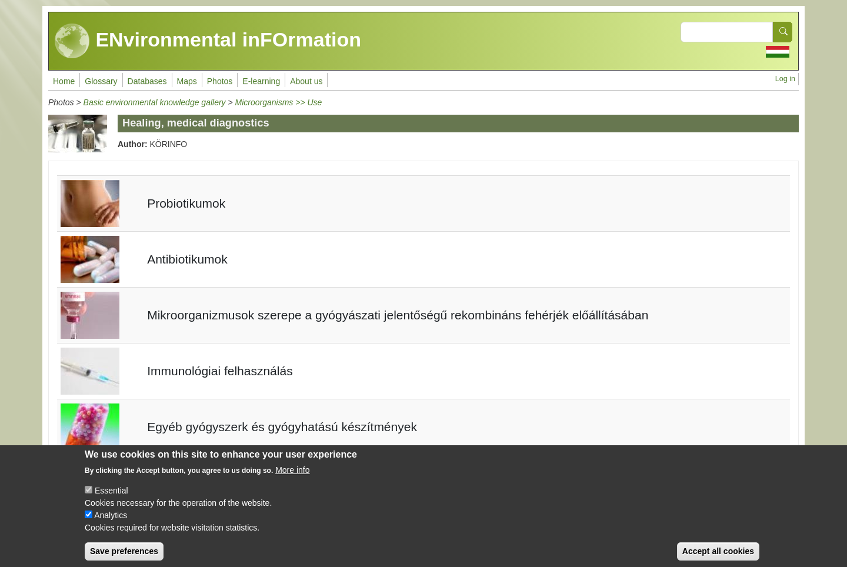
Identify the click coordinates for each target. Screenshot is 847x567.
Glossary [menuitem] (101, 81)
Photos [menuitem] (220, 81)
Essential (111, 498)
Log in (785, 79)
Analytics (110, 523)
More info (292, 478)
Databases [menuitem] (147, 81)
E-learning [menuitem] (261, 81)
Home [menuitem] (64, 81)
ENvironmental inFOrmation (208, 41)
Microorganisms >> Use (278, 102)
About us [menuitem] (306, 81)
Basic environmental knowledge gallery (155, 102)
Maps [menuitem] (187, 81)
